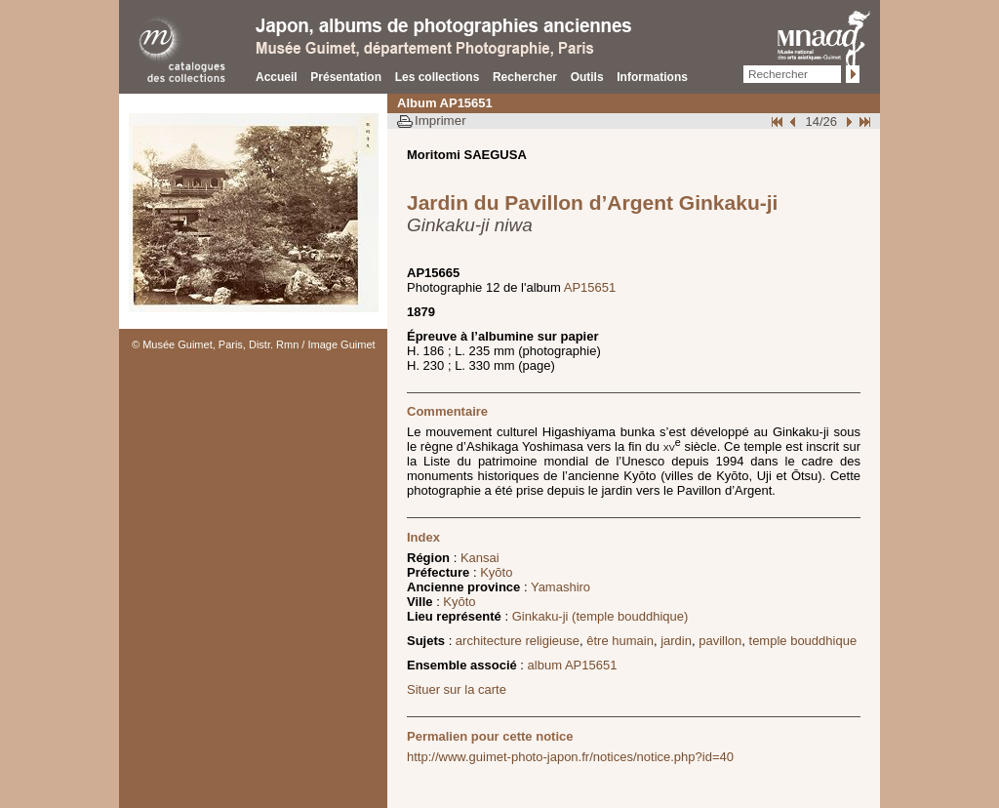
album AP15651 (573, 665)
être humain (620, 640)
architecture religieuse (517, 640)
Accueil (277, 77)
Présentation (345, 77)
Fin (863, 121)
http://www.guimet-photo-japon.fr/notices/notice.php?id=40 (570, 756)
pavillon (720, 640)
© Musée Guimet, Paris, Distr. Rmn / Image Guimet (254, 344)
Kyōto (496, 572)
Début (778, 121)
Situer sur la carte (456, 689)
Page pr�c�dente (795, 121)
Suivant (847, 121)
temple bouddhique (803, 640)
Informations (652, 77)
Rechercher (525, 77)
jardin (676, 640)
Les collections (437, 77)
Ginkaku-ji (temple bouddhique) (600, 616)
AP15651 (590, 287)
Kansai (480, 557)
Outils (587, 77)
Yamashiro (560, 587)
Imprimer (440, 120)
